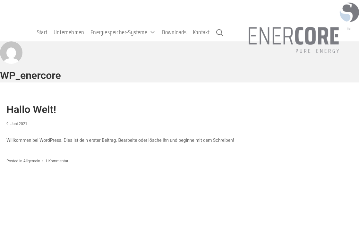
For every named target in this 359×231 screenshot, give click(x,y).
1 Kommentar (56, 161)
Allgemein (31, 161)
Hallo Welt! (31, 109)
